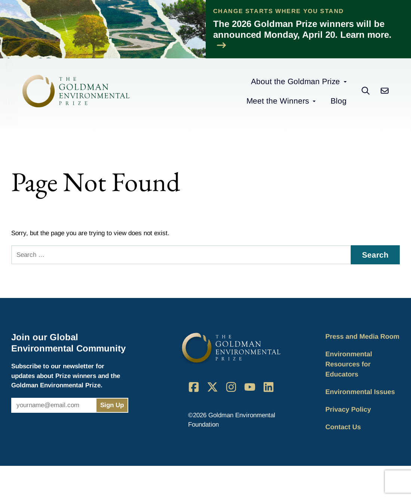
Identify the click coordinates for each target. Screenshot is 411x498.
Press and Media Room (362, 336)
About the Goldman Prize (295, 81)
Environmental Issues (360, 392)
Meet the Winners (277, 100)
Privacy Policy (348, 409)
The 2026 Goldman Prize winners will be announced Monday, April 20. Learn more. (302, 34)
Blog (339, 100)
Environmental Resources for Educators (348, 364)
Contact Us (343, 427)
